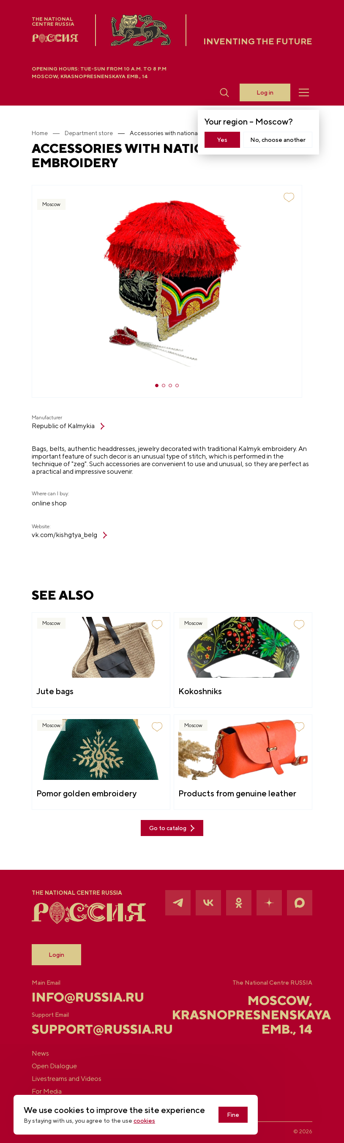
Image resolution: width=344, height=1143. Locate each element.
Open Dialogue (54, 1066)
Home (40, 133)
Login (56, 954)
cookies (144, 1120)
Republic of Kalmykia (68, 426)
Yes (222, 139)
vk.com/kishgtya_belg (69, 535)
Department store (89, 133)
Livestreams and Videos (66, 1079)
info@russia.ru (78, 997)
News (40, 1053)
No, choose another (278, 139)
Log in (265, 92)
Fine (233, 1114)
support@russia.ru (78, 1029)
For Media (47, 1091)
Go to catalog (172, 828)
